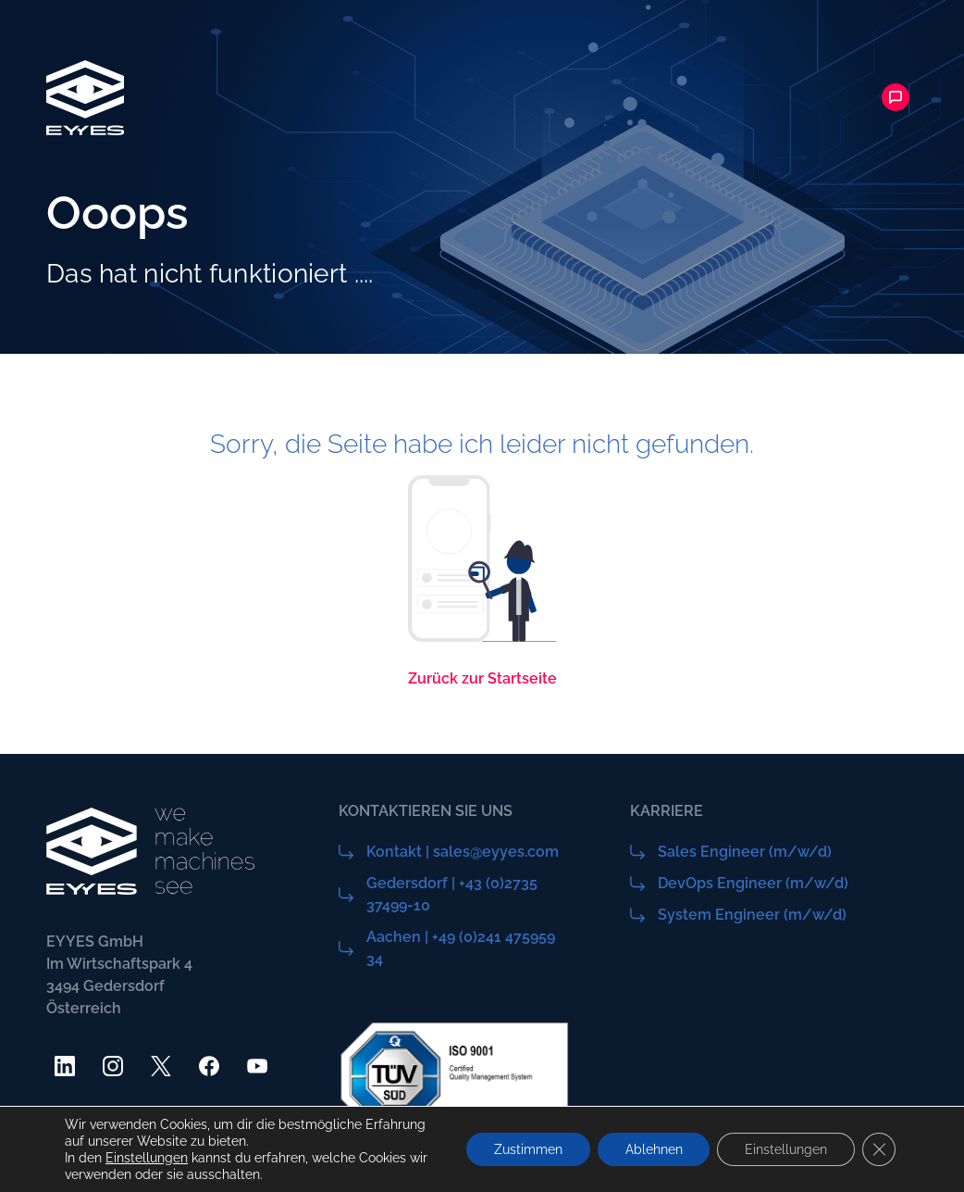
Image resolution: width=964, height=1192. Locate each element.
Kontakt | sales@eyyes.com (462, 851)
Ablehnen (653, 1149)
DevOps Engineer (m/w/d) (753, 883)
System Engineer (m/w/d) (752, 914)
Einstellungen (146, 1157)
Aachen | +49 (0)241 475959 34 (460, 948)
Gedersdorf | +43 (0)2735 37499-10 (452, 894)
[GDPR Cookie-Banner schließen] (879, 1149)
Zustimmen (527, 1149)
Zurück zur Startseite (482, 678)
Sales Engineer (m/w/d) (745, 851)
